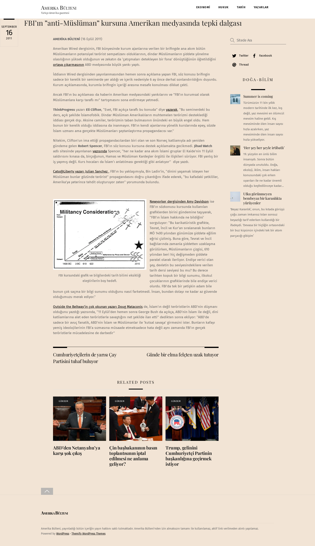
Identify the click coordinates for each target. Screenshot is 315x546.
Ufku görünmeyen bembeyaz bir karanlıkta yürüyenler (262, 198)
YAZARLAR (261, 7)
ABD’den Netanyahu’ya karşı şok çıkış (76, 451)
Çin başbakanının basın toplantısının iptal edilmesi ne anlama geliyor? (133, 456)
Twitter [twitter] (239, 56)
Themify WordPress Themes (88, 534)
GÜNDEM (63, 401)
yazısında (100, 151)
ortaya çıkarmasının (68, 65)
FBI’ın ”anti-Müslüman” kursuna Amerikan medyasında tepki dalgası (133, 23)
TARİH (241, 7)
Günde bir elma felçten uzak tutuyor (183, 355)
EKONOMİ (203, 7)
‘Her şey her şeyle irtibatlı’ (263, 148)
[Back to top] (47, 491)
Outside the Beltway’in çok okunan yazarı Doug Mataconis (98, 307)
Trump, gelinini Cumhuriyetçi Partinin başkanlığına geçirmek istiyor (189, 456)
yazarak (171, 110)
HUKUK (223, 7)
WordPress (62, 534)
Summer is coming (258, 97)
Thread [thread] (239, 65)
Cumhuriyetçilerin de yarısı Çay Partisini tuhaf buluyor (84, 358)
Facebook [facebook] (261, 56)
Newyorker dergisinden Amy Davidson (179, 202)
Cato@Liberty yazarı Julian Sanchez (80, 172)
